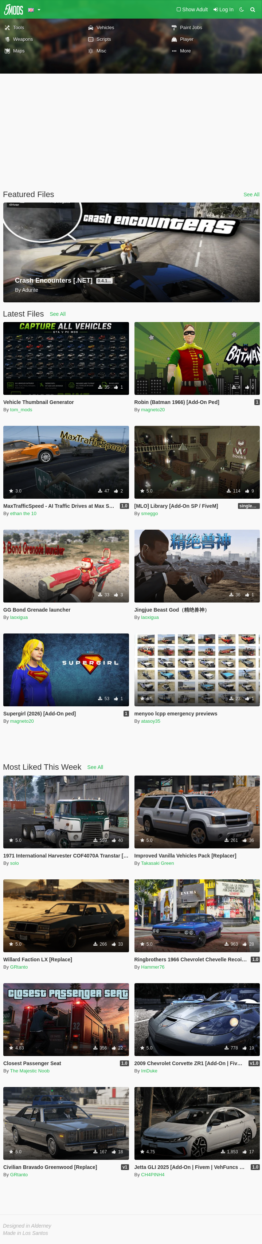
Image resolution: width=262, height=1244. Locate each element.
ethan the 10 (23, 513)
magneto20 (153, 409)
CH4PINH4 (152, 1174)
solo (14, 863)
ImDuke (149, 1071)
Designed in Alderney (27, 1226)
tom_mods (21, 409)
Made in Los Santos (25, 1233)
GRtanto (19, 967)
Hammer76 (152, 967)
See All (251, 194)
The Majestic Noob (30, 1071)
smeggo (149, 513)
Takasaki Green (157, 863)
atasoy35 (150, 721)
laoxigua (19, 617)
